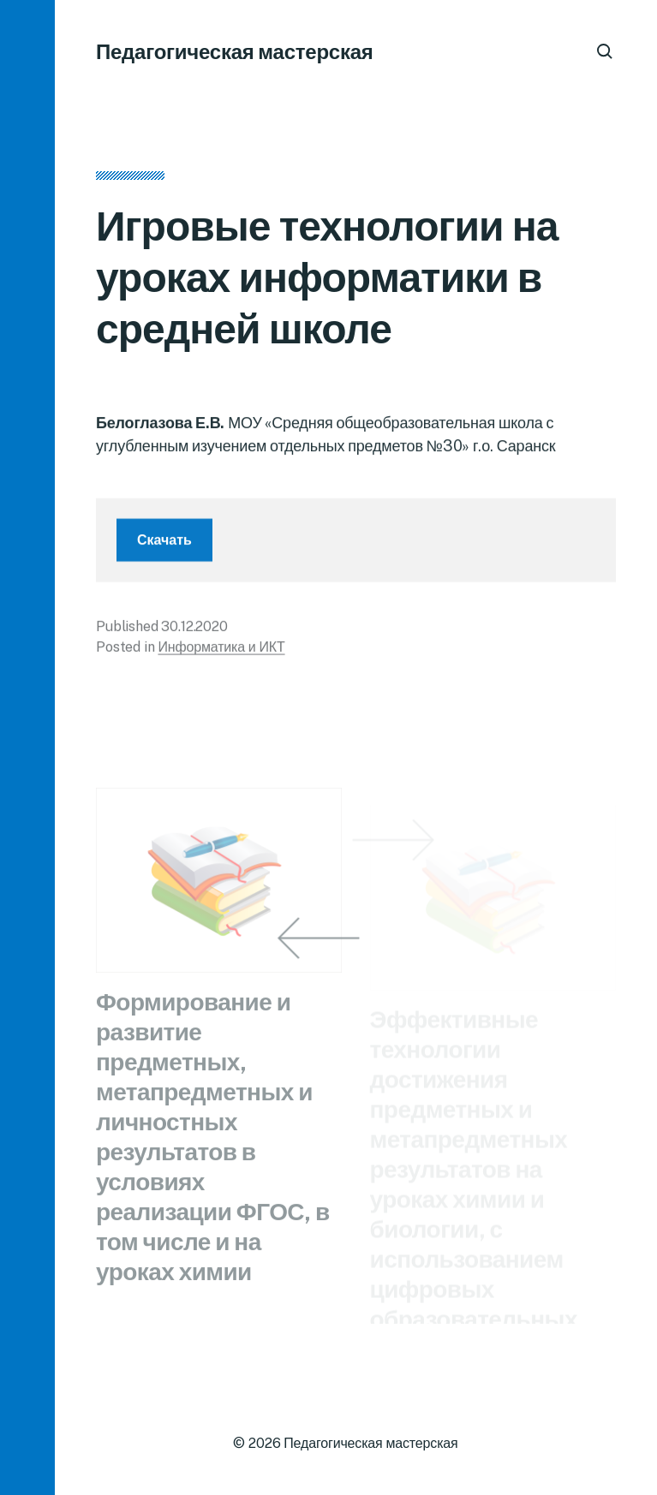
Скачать (164, 547)
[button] (27, 747)
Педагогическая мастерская (234, 51)
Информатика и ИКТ (221, 654)
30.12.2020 (194, 633)
